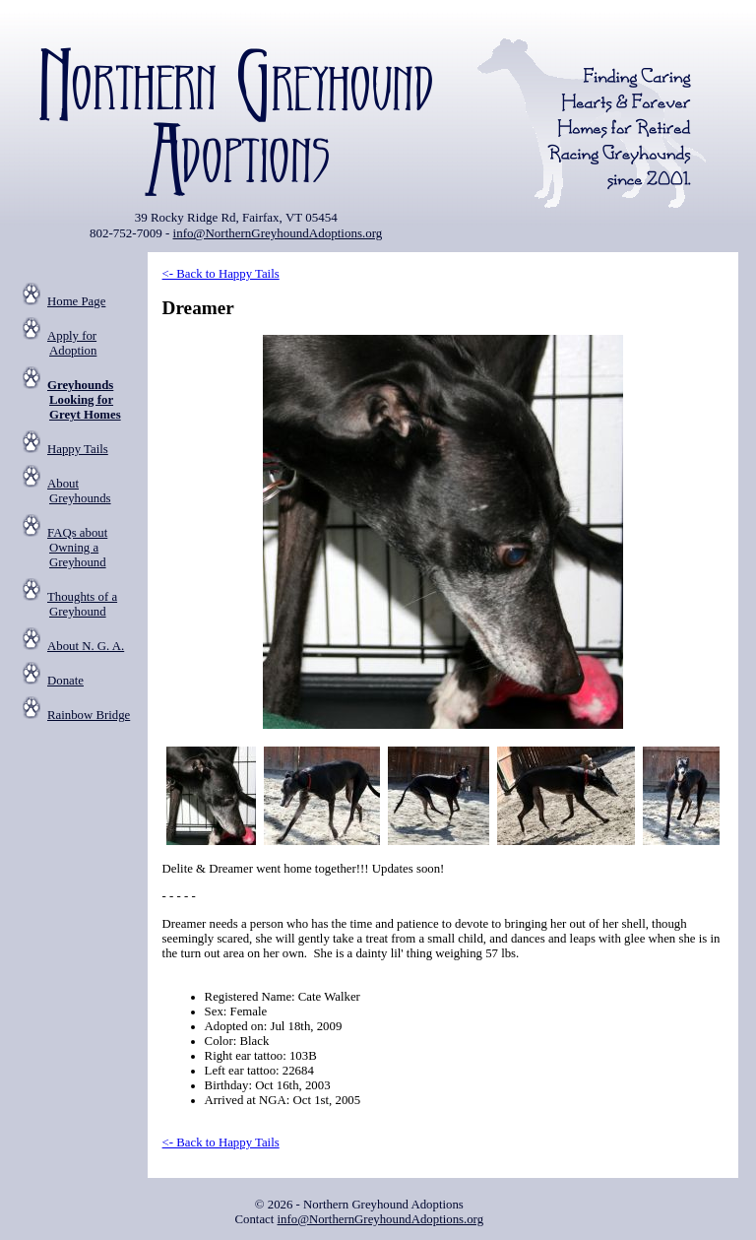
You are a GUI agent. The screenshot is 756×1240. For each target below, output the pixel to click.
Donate (65, 680)
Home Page (76, 301)
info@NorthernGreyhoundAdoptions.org (278, 233)
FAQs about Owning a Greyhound (77, 547)
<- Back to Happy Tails (221, 274)
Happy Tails (77, 449)
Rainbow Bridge (88, 715)
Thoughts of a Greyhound (82, 604)
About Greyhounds (79, 491)
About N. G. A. (85, 646)
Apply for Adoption (71, 343)
